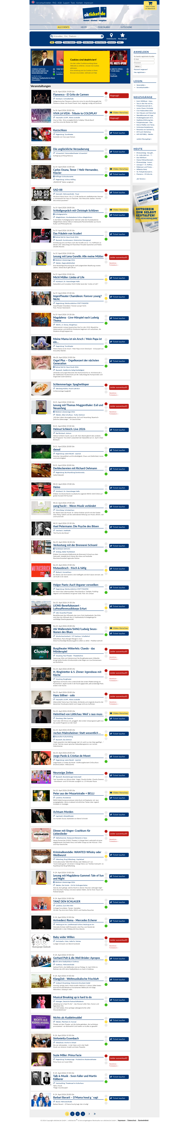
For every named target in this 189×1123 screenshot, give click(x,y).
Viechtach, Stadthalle (63, 530)
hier (95, 73)
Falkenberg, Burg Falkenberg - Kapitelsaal (70, 859)
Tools (73, 3)
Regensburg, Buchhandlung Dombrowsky (70, 472)
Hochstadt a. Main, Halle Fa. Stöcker (68, 941)
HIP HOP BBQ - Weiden (144, 134)
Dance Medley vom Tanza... (145, 125)
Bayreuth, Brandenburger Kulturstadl (68, 777)
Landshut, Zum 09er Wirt (64, 906)
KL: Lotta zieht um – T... (144, 155)
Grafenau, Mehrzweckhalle (65, 965)
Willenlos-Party (141, 169)
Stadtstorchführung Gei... (145, 120)
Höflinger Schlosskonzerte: (63, 176)
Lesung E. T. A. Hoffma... (144, 165)
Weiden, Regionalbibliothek (65, 263)
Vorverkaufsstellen (43, 3)
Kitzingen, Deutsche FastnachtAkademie (69, 1001)
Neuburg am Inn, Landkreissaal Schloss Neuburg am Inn (75, 924)
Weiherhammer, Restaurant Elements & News (71, 838)
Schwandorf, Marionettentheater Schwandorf (71, 153)
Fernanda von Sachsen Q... (145, 129)
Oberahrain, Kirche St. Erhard (66, 1043)
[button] (138, 66)
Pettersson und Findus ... (145, 167)
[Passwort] (144, 62)
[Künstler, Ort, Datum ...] (77, 36)
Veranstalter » (141, 85)
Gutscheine (126, 27)
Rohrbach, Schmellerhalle (65, 99)
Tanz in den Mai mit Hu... (145, 103)
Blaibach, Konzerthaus (63, 572)
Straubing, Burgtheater (63, 679)
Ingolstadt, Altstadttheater (65, 816)
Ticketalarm (104, 27)
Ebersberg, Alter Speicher (64, 718)
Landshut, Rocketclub (63, 798)
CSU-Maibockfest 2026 (144, 111)
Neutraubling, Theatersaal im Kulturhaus (70, 1083)
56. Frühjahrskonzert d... (144, 172)
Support (66, 3)
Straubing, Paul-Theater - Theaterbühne (69, 656)
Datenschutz (131, 1120)
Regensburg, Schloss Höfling (65, 179)
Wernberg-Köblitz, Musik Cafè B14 (68, 389)
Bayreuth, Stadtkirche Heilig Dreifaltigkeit (70, 370)
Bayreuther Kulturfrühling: (63, 737)
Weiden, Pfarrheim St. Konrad (66, 1022)
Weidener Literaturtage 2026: (64, 260)
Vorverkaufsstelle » (142, 87)
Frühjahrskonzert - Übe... (144, 122)
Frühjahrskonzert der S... (144, 106)
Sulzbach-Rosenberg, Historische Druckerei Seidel (73, 983)
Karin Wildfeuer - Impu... (144, 101)
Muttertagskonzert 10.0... (145, 118)
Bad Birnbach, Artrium (63, 433)
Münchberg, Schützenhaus (65, 510)
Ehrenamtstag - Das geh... (145, 153)
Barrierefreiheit (143, 1120)
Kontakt (79, 3)
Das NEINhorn (141, 158)
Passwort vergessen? (141, 69)
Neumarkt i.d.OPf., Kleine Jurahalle (68, 118)
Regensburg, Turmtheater (64, 134)
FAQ (54, 3)
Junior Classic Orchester (144, 108)
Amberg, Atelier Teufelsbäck (65, 552)
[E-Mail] (144, 59)
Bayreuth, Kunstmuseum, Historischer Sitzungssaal (73, 240)
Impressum (88, 3)
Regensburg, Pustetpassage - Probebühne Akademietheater (76, 1059)
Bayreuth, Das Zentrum (64, 740)
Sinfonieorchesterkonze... (145, 127)
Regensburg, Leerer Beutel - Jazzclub (68, 454)
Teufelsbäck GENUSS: (61, 549)
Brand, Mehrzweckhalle (64, 1102)
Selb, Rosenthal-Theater (64, 613)
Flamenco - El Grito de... (144, 174)
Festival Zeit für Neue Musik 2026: (66, 237)
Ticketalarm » (113, 265)
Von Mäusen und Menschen (146, 113)
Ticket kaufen (117, 133)
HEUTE (84, 27)
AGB (60, 3)
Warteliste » (113, 263)
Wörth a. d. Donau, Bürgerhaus (66, 325)
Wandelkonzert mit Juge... (145, 115)
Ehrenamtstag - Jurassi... (144, 162)
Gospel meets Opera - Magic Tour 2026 (114, 70)
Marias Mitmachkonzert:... (145, 160)
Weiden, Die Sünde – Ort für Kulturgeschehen (72, 885)
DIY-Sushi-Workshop (143, 132)
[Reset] (102, 36)
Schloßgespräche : (60, 214)
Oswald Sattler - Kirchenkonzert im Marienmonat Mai (40, 71)
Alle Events (63, 27)
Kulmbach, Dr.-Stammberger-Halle (68, 281)
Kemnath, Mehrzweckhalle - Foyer (67, 194)
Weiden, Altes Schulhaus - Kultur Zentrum (70, 415)
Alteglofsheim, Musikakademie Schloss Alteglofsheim (74, 217)
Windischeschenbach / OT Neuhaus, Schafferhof (73, 636)
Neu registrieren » (140, 72)
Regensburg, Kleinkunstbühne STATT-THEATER (72, 303)
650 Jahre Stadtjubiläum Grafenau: (66, 962)
